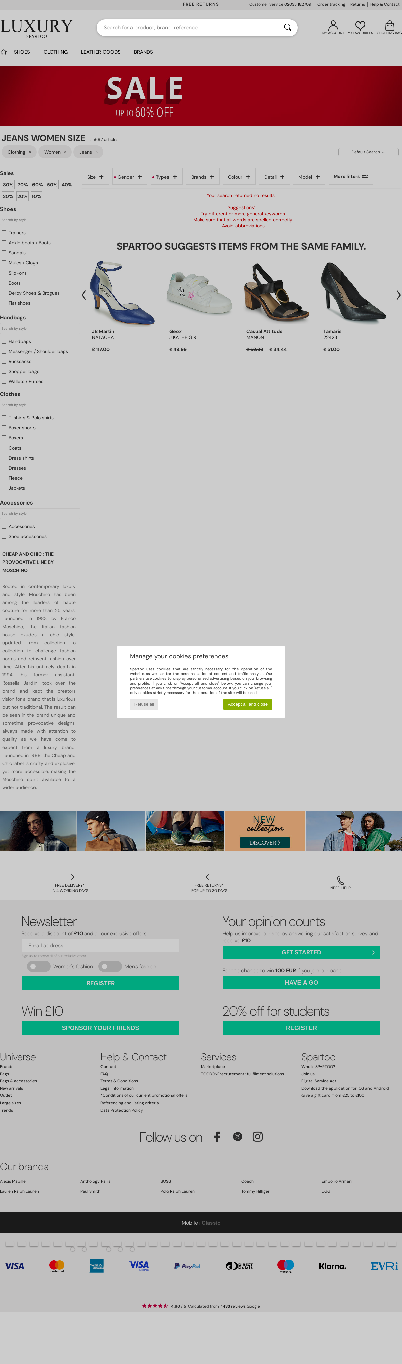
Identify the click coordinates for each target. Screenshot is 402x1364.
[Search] (287, 27)
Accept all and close (248, 704)
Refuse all (144, 704)
